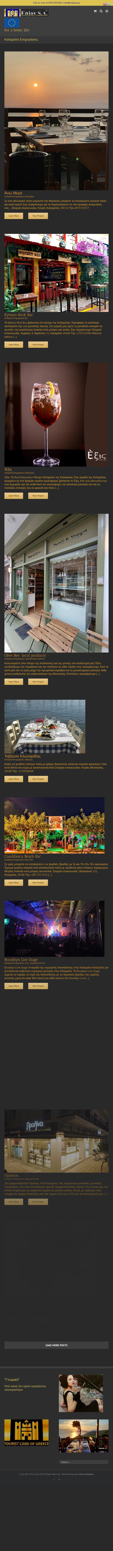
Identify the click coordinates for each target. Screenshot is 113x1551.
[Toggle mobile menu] (107, 11)
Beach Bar (29, 859)
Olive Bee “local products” (25, 655)
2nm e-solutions (86, 1474)
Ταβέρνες (29, 759)
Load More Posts (57, 1345)
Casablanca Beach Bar (22, 856)
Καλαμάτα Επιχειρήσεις (14, 196)
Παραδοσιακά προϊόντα (35, 659)
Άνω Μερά (13, 193)
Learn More (14, 215)
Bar (26, 318)
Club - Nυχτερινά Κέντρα (35, 963)
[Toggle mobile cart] (95, 11)
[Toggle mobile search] (101, 11)
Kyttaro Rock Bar (18, 315)
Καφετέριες (29, 473)
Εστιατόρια (29, 196)
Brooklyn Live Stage (21, 959)
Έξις (8, 469)
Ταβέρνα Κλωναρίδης (22, 756)
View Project (38, 215)
